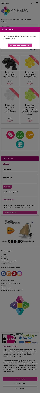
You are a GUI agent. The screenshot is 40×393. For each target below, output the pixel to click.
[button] (20, 45)
